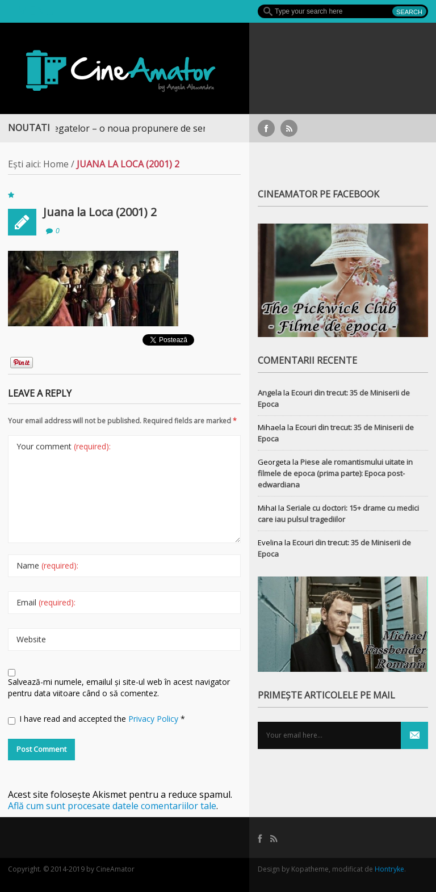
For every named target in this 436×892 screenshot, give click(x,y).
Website (31, 639)
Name (47, 565)
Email (46, 602)
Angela (270, 393)
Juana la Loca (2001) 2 (100, 212)
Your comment (63, 446)
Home (56, 164)
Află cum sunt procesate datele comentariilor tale (112, 806)
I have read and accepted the (96, 719)
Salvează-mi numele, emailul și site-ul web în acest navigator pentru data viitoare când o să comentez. (119, 687)
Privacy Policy (154, 718)
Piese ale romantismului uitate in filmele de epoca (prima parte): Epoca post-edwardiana (335, 473)
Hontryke (389, 869)
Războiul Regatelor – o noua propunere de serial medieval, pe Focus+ (161, 128)
